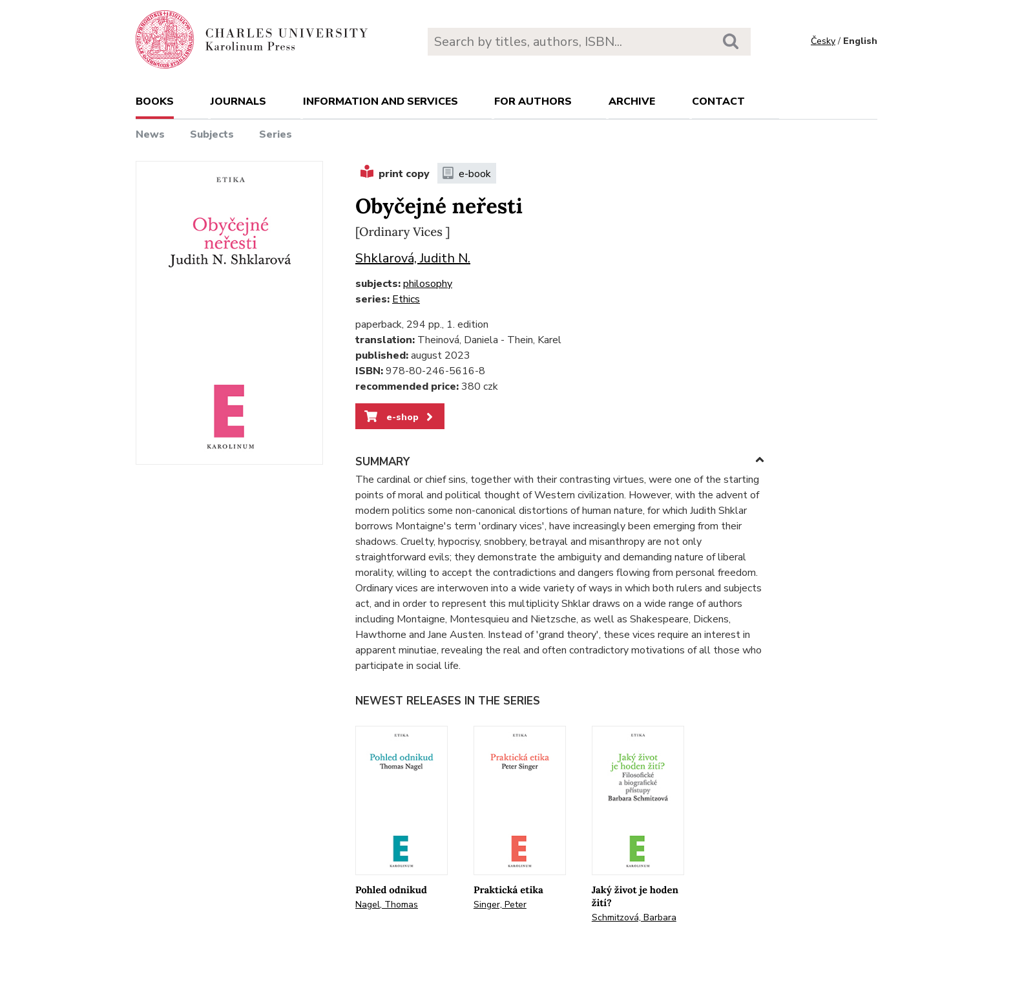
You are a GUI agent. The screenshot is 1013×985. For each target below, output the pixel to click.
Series (275, 134)
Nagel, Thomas (386, 904)
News (150, 134)
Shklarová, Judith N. (412, 258)
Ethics (406, 299)
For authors (533, 101)
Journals (238, 101)
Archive (632, 101)
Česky (823, 41)
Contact (718, 101)
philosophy (427, 284)
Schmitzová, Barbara (634, 917)
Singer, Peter (500, 904)
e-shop (399, 416)
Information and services (380, 101)
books (155, 101)
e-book (467, 174)
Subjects (212, 134)
